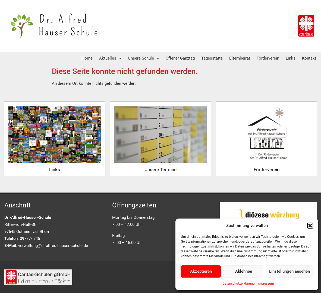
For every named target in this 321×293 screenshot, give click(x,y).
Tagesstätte (212, 58)
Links (290, 58)
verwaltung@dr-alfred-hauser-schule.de (53, 245)
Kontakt (309, 58)
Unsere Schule (143, 58)
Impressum (265, 283)
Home (87, 58)
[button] (310, 225)
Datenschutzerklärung (238, 283)
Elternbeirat (239, 58)
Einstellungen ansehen (289, 271)
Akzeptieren (201, 271)
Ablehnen (243, 271)
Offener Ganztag (180, 58)
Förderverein (268, 58)
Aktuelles (110, 58)
